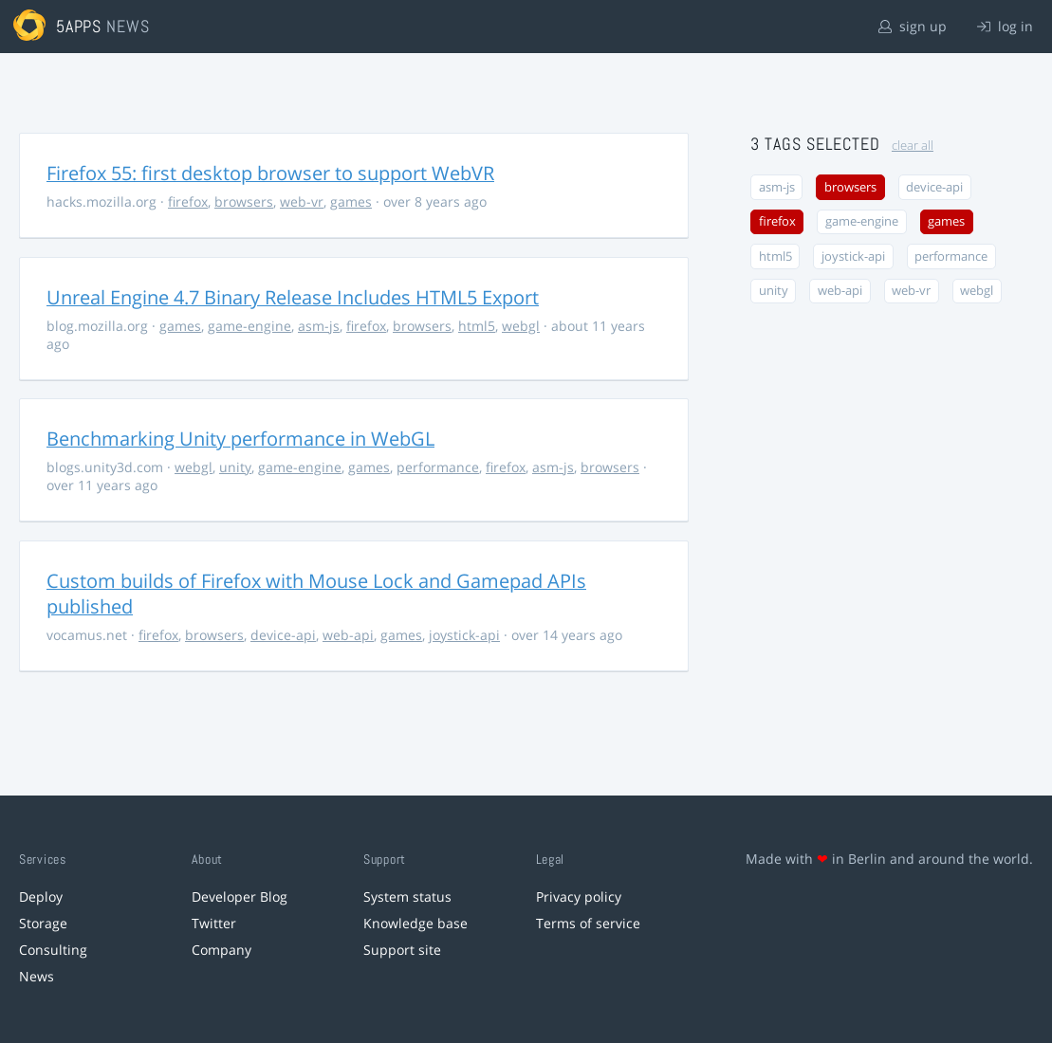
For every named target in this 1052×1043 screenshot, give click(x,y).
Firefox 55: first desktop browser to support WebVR (270, 173)
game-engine (249, 326)
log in (1005, 26)
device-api (283, 635)
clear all (912, 145)
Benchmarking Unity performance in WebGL (240, 438)
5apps (79, 26)
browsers (243, 201)
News (36, 976)
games (351, 201)
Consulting (53, 950)
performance (438, 467)
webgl (521, 326)
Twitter (214, 923)
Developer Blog (239, 896)
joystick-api (464, 635)
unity (235, 467)
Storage (43, 923)
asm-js (319, 326)
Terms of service (588, 923)
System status (407, 896)
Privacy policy (578, 896)
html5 (476, 326)
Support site (402, 950)
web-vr (301, 201)
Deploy (41, 896)
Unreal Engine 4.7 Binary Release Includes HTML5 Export (292, 297)
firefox (188, 201)
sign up (912, 26)
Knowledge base (415, 923)
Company (221, 950)
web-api (348, 635)
